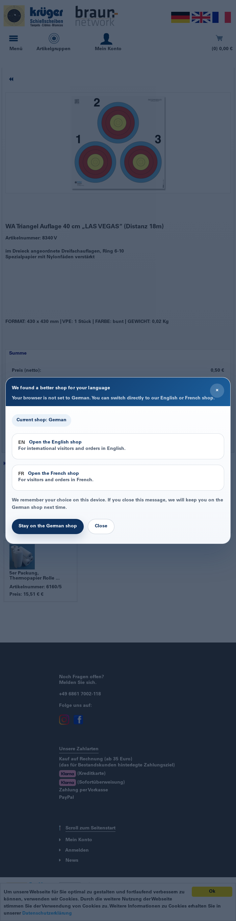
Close (101, 526)
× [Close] (217, 390)
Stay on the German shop (48, 526)
